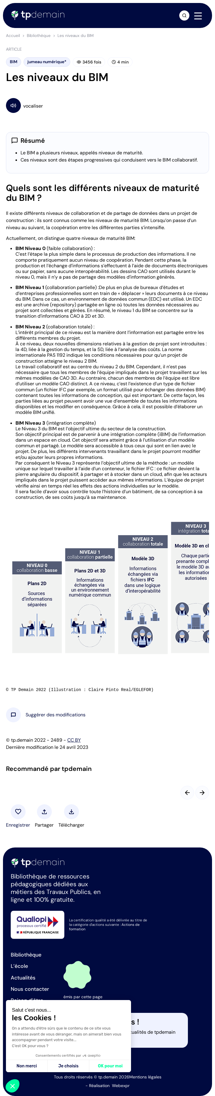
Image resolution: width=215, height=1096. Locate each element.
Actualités (23, 977)
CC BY (74, 740)
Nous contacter (30, 989)
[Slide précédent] (187, 793)
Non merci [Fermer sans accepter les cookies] (26, 1066)
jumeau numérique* (46, 61)
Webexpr (121, 1085)
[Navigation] (198, 16)
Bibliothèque (39, 35)
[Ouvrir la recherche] (184, 15)
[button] (55, 714)
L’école (19, 966)
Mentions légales (145, 1077)
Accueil (13, 35)
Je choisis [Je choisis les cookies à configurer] (68, 1066)
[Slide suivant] (202, 793)
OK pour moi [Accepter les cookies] (110, 1066)
